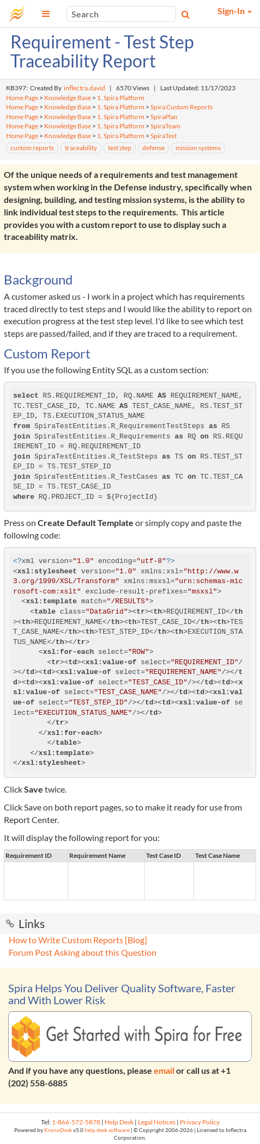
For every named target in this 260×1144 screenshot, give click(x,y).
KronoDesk (58, 1130)
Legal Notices (157, 1122)
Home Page (22, 98)
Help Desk (119, 1122)
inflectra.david (84, 87)
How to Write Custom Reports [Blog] (78, 940)
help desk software (107, 1130)
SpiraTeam (165, 126)
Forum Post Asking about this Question (82, 952)
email (164, 1070)
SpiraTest (163, 136)
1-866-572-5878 (76, 1122)
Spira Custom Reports (181, 107)
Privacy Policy (200, 1122)
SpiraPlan (164, 117)
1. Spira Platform (120, 98)
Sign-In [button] (234, 10)
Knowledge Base (67, 98)
